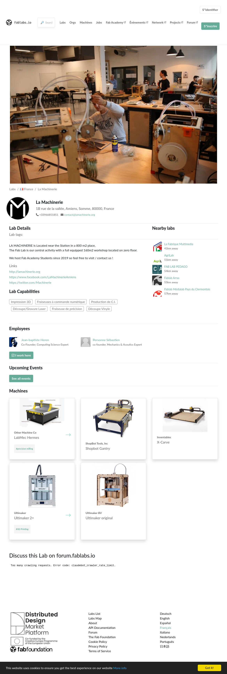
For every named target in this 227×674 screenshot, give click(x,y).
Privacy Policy (98, 646)
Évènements (138, 22)
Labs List (94, 613)
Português (167, 641)
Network (159, 22)
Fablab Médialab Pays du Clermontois (187, 289)
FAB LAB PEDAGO (175, 266)
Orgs (73, 22)
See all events (21, 378)
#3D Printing (22, 529)
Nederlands (168, 637)
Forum (192, 22)
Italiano (165, 632)
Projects (176, 22)
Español (165, 623)
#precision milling (24, 448)
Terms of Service (100, 651)
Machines (86, 22)
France (26, 189)
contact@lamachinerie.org (79, 214)
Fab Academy (116, 22)
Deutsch (165, 613)
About (93, 623)
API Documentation (102, 627)
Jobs (99, 22)
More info (120, 668)
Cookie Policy (98, 641)
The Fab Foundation (102, 637)
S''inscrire (210, 26)
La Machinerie (47, 189)
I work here (21, 355)
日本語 (164, 646)
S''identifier (210, 9)
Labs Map (95, 618)
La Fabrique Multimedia (178, 244)
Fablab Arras (171, 278)
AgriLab (169, 255)
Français (165, 627)
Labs (63, 22)
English (165, 618)
